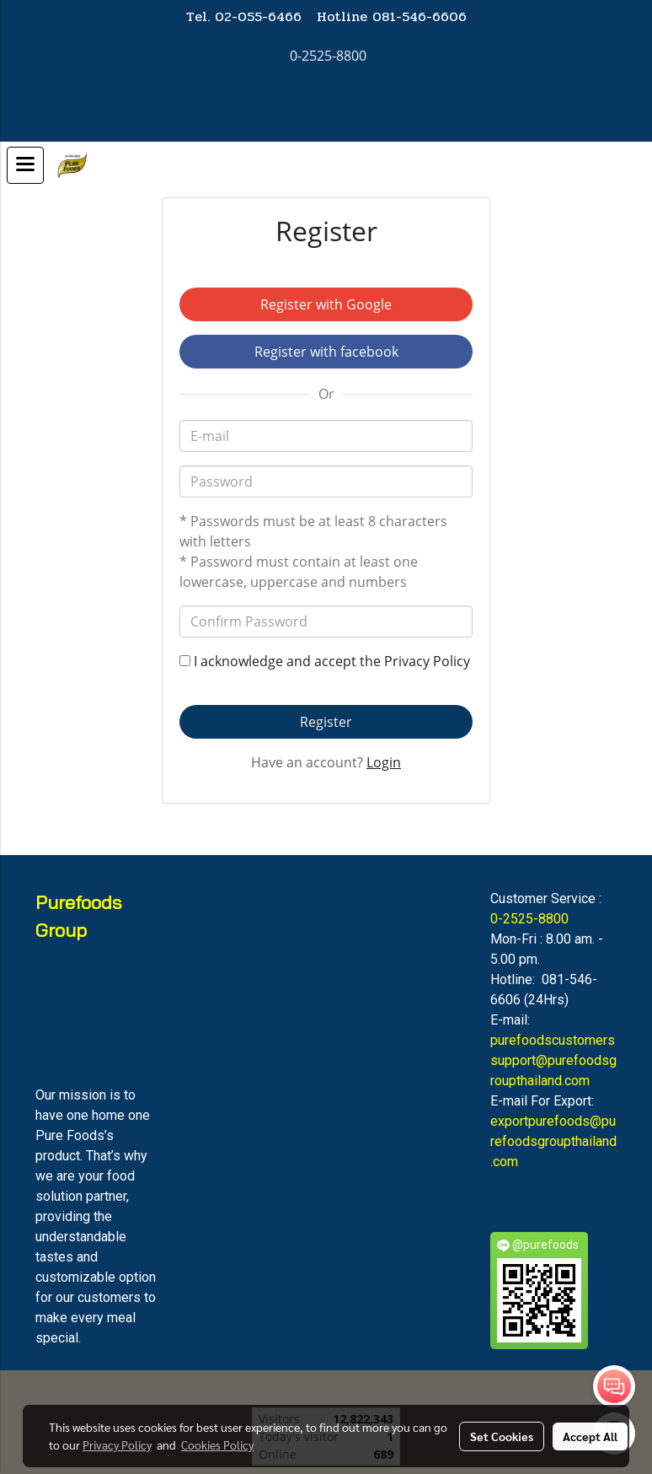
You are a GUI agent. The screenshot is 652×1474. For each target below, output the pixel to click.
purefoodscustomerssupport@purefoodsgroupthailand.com (553, 1060)
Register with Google (326, 304)
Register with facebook (326, 351)
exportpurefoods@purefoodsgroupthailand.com (553, 1141)
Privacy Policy (427, 661)
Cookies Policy (217, 1444)
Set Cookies (501, 1436)
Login (383, 762)
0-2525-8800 (529, 919)
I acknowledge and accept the (324, 661)
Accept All (590, 1436)
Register (326, 722)
